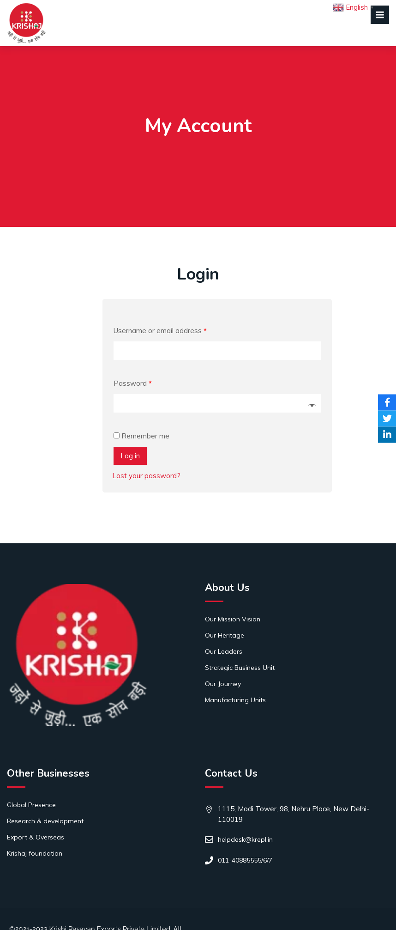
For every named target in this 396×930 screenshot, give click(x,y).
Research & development (45, 821)
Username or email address (160, 330)
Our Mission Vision (232, 619)
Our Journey (223, 684)
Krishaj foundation (34, 853)
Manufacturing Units (235, 700)
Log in (130, 455)
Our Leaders (223, 651)
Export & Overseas (35, 837)
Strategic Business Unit (240, 667)
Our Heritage (224, 635)
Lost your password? (146, 475)
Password (133, 383)
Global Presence (31, 805)
